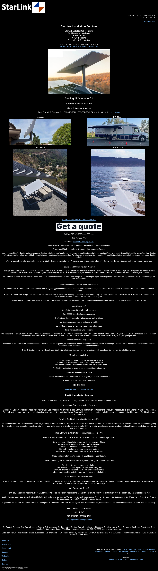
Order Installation (8, 548)
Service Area (7, 544)
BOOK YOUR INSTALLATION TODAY (79, 220)
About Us (5, 540)
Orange (113, 551)
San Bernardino (148, 549)
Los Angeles (127, 549)
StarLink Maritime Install (133, 559)
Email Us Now (149, 22)
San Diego (137, 549)
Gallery (4, 560)
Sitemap (5, 564)
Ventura (125, 551)
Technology (6, 556)
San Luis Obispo (148, 551)
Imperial (106, 551)
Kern (119, 551)
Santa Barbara (134, 551)
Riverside (98, 551)
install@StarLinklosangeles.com (83, 242)
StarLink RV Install (115, 559)
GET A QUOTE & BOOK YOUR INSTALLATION (79, 46)
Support (5, 552)
